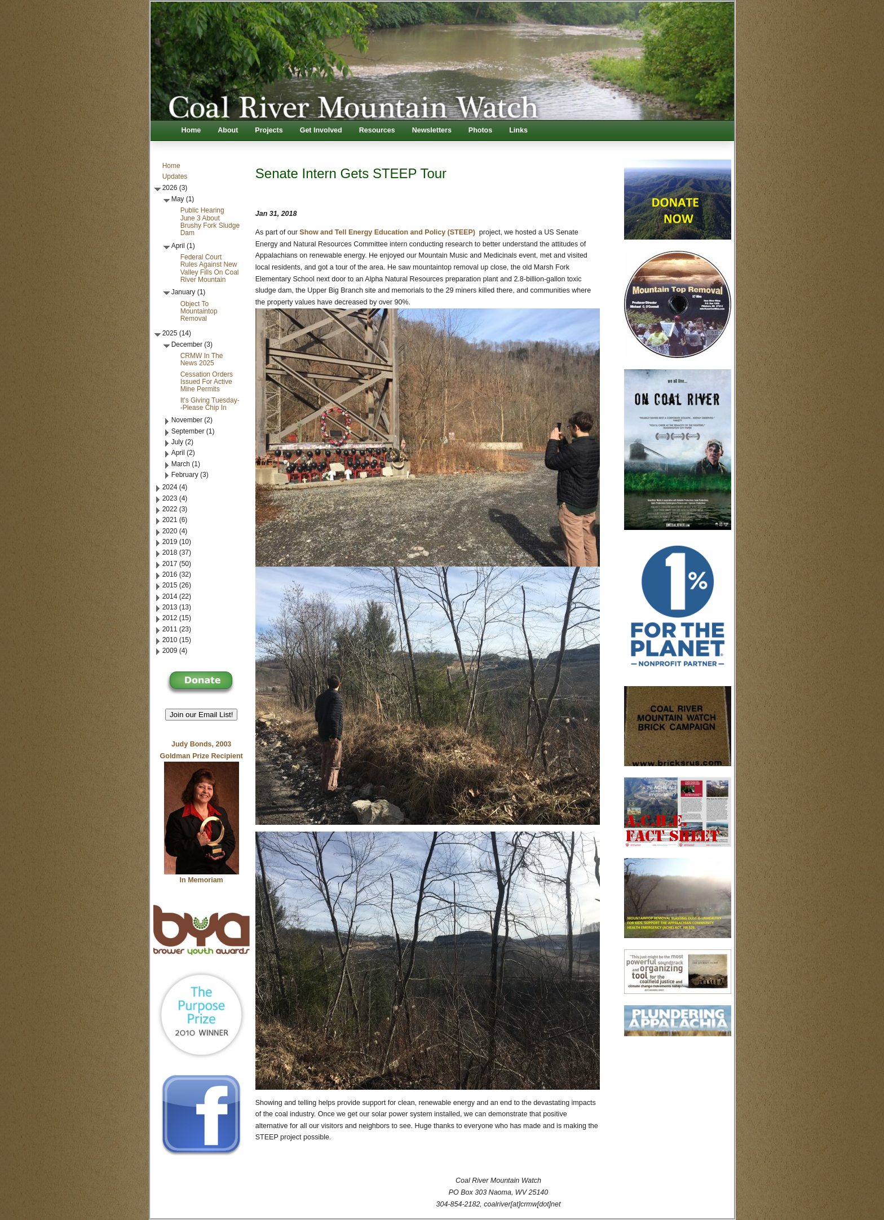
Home (191, 130)
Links (518, 130)
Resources (377, 130)
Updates (175, 176)
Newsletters (432, 130)
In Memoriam (201, 880)
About (228, 130)
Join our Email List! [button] (201, 714)
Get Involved (321, 130)
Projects (268, 130)
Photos (480, 130)
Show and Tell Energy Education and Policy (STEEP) (387, 232)
